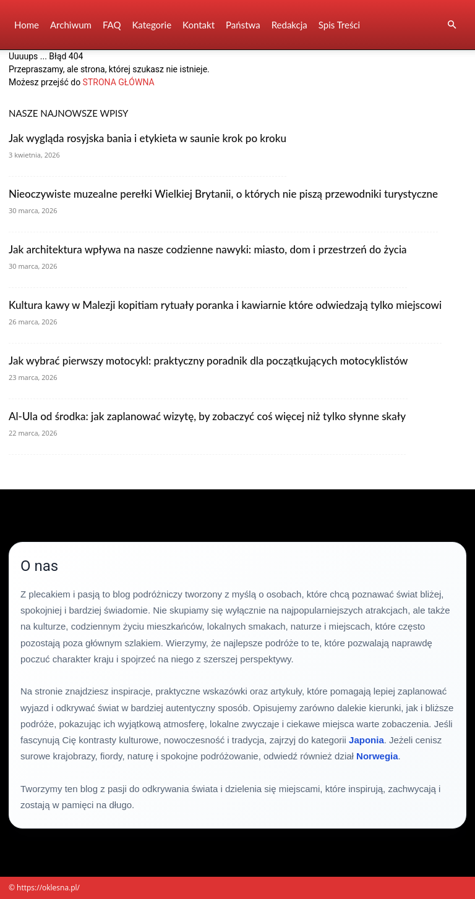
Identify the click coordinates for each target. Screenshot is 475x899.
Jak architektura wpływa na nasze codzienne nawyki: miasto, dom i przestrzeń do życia (208, 249)
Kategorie (151, 24)
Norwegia (377, 756)
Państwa (243, 24)
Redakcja (289, 24)
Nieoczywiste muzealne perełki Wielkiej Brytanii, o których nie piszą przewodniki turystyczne (223, 193)
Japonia (366, 740)
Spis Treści (339, 24)
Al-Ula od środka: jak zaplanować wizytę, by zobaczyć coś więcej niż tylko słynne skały (207, 416)
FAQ (112, 24)
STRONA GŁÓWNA (119, 82)
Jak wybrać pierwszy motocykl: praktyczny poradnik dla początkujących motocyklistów (208, 360)
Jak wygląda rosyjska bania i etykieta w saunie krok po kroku (147, 138)
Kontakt (198, 24)
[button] (451, 25)
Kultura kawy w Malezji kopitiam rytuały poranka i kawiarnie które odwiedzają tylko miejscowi (225, 304)
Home (26, 24)
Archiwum (71, 24)
